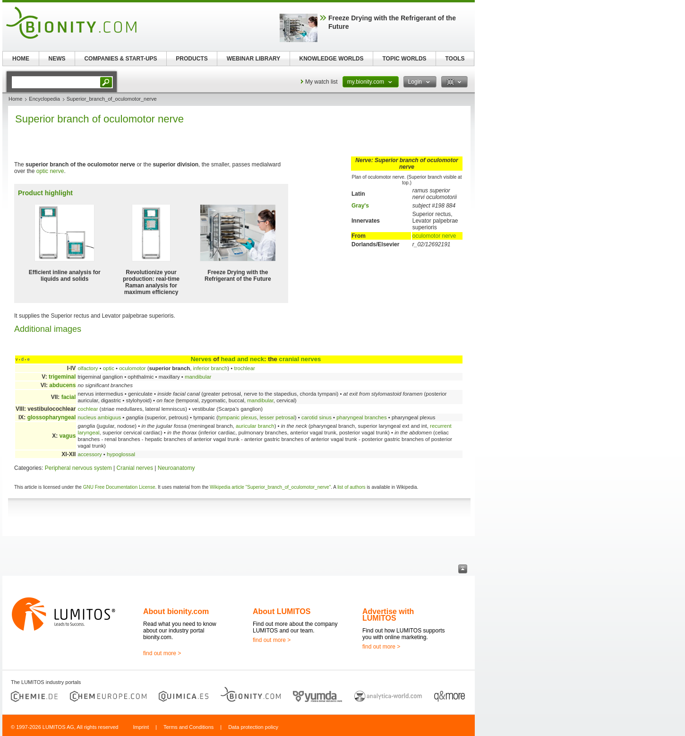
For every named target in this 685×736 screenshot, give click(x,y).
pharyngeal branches (361, 417)
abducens (62, 385)
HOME (20, 58)
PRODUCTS (191, 58)
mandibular (198, 377)
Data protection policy (253, 727)
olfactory (87, 368)
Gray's (360, 205)
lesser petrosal (277, 417)
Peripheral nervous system (78, 468)
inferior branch (210, 368)
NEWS (57, 58)
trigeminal (62, 376)
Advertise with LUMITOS (388, 614)
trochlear (244, 368)
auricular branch (255, 426)
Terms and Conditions (188, 727)
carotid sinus (316, 417)
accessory (89, 454)
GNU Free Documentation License (119, 487)
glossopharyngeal (51, 417)
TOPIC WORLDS (404, 58)
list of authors (351, 487)
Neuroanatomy (176, 468)
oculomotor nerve (434, 236)
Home (15, 99)
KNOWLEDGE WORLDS (332, 58)
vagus (68, 436)
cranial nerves (300, 359)
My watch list (321, 81)
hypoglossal (121, 454)
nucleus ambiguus (99, 417)
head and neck (242, 359)
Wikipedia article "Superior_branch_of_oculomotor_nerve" (270, 487)
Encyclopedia (44, 99)
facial (68, 397)
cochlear (87, 409)
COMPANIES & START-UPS (120, 58)
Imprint (141, 727)
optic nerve (50, 171)
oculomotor (132, 368)
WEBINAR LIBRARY (254, 58)
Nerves (201, 359)
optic (108, 368)
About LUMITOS (281, 611)
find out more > (162, 653)
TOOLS (454, 58)
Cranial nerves (135, 468)
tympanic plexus (237, 417)
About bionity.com (176, 611)
